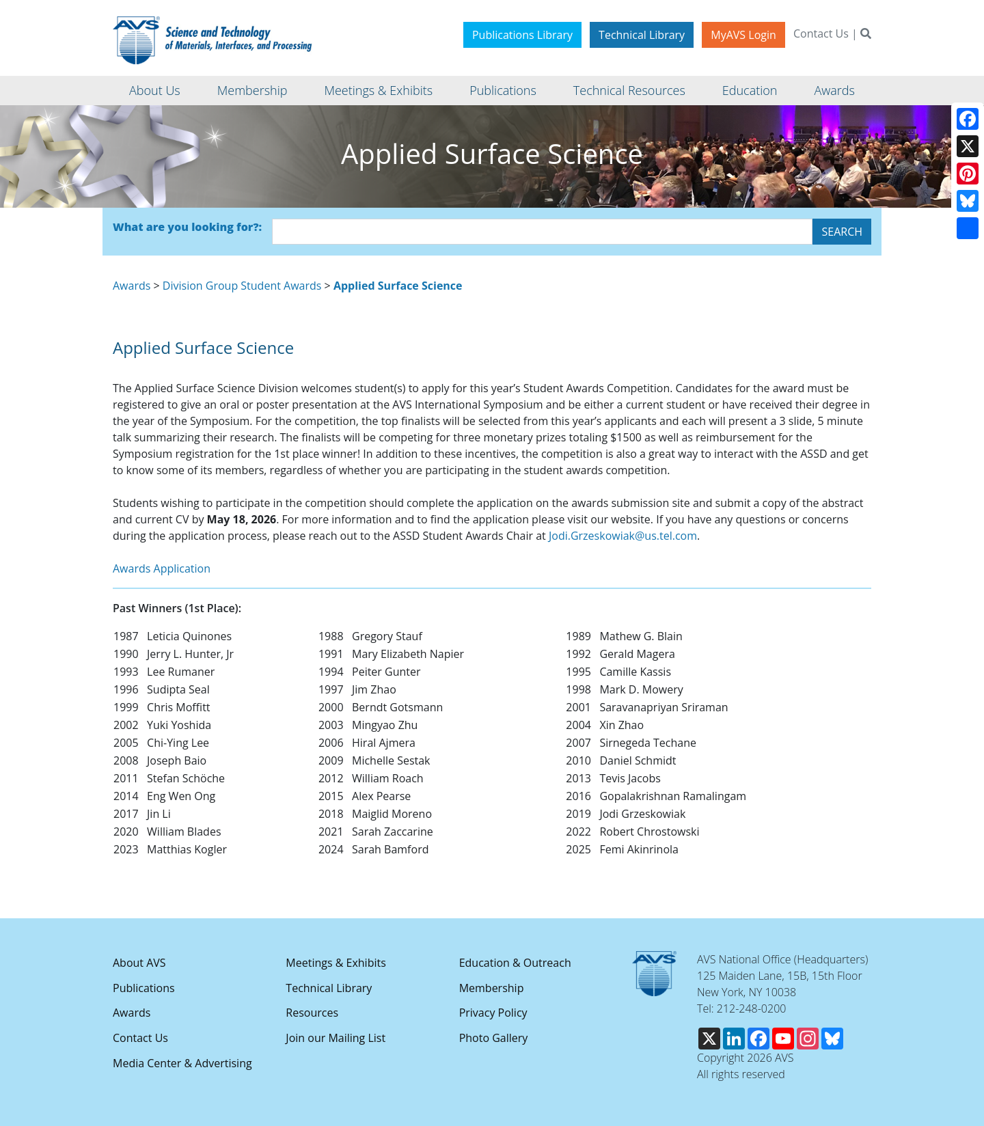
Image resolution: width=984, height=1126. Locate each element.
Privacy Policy (493, 1012)
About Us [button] (154, 90)
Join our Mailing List (335, 1037)
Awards (131, 285)
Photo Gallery (493, 1037)
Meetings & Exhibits (335, 962)
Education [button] (750, 90)
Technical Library (642, 34)
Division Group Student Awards (242, 285)
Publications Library (522, 34)
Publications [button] (502, 90)
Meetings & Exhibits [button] (378, 90)
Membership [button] (252, 90)
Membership (491, 987)
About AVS (139, 962)
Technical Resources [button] (629, 90)
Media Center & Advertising (182, 1063)
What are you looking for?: (187, 226)
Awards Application (161, 568)
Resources (312, 1012)
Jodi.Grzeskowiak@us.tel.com (623, 535)
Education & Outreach (515, 962)
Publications (144, 987)
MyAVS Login (743, 34)
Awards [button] (834, 90)
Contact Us (821, 33)
